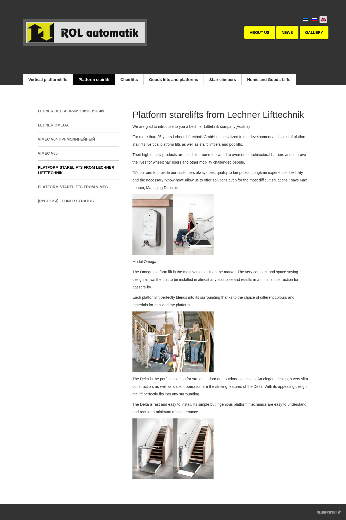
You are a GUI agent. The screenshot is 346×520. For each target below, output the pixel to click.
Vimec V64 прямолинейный (66, 139)
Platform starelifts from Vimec (73, 187)
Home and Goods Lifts (268, 79)
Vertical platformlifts (47, 79)
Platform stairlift (93, 79)
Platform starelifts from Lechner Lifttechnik (76, 170)
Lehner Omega (53, 125)
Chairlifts (129, 79)
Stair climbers (222, 79)
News (287, 32)
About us (260, 32)
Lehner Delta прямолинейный (71, 111)
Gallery (314, 32)
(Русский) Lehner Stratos (66, 201)
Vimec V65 (48, 153)
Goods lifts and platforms (173, 79)
